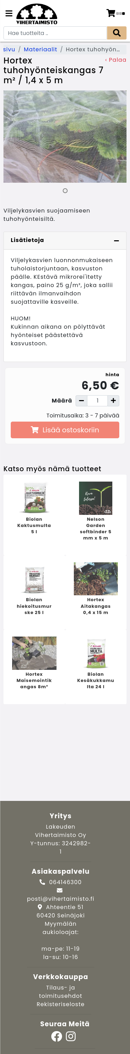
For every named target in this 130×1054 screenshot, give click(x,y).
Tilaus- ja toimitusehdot (61, 992)
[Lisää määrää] (113, 400)
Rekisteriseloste (61, 1004)
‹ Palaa (116, 60)
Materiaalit (41, 49)
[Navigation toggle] (9, 14)
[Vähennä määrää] (81, 400)
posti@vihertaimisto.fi (60, 899)
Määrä (62, 401)
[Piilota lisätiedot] (116, 240)
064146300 (65, 882)
